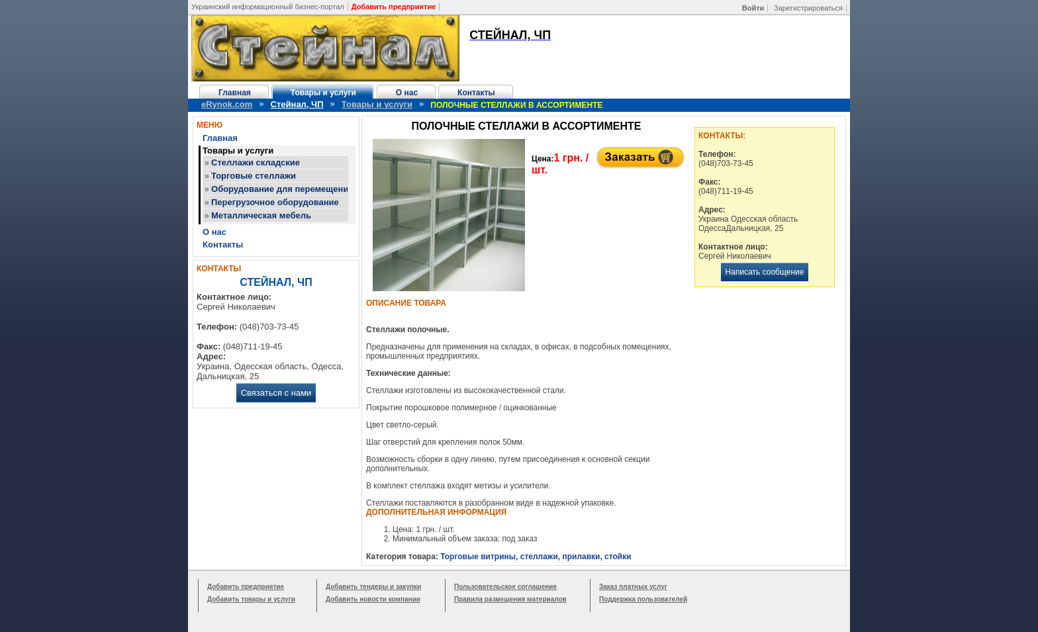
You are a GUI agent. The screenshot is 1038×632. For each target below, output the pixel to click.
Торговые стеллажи (253, 176)
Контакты (476, 92)
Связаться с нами (276, 393)
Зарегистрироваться (808, 8)
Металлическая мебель (261, 215)
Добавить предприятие (245, 586)
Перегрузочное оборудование (275, 202)
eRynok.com (226, 104)
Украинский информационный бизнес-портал (267, 7)
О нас (407, 92)
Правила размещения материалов (510, 599)
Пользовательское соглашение (505, 586)
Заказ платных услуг (633, 586)
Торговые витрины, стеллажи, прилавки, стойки (535, 556)
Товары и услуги (323, 92)
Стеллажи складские (255, 162)
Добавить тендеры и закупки (373, 586)
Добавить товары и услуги (251, 599)
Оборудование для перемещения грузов (297, 189)
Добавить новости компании (373, 599)
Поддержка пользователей (643, 599)
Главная (234, 92)
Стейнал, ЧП (297, 104)
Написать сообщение (765, 272)
